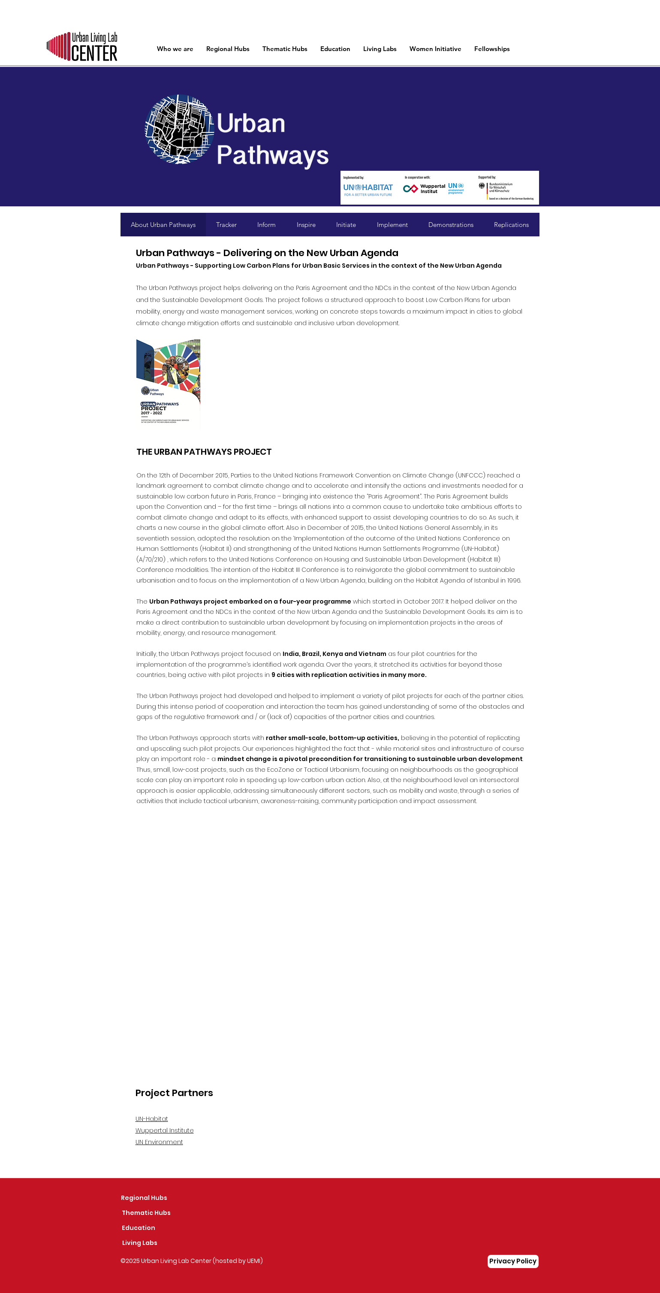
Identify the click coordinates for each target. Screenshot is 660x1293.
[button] (285, 48)
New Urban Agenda (335, 580)
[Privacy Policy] (513, 1261)
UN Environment (159, 1142)
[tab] (163, 224)
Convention (184, 506)
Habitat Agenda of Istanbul (457, 580)
